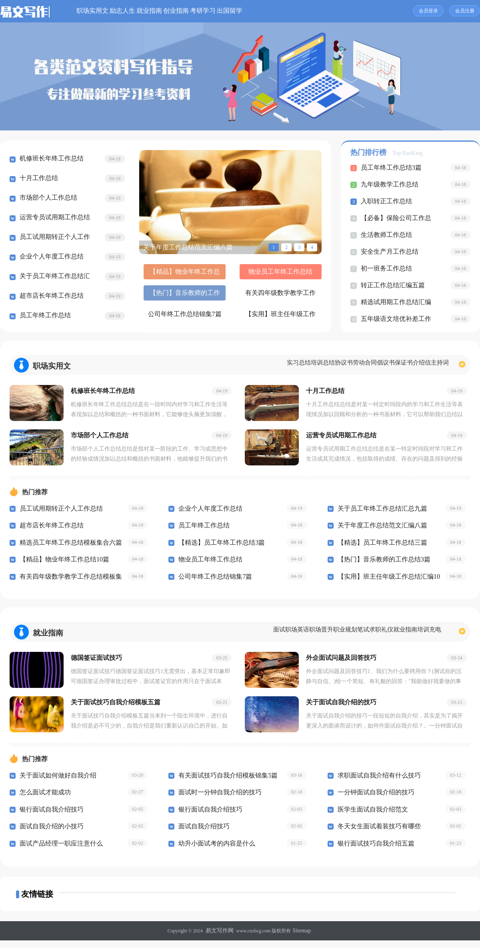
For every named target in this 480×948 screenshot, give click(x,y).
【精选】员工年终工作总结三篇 (380, 546)
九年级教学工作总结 (388, 184)
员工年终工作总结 (44, 316)
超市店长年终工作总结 (50, 297)
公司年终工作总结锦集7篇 (230, 296)
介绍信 (410, 365)
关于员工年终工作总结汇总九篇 (380, 512)
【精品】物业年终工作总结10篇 (167, 274)
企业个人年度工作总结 (50, 258)
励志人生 (154, 11)
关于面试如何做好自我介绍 (56, 783)
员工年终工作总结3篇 (389, 167)
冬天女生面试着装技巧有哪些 (377, 834)
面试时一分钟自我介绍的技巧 (217, 800)
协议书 (300, 365)
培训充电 (425, 636)
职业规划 (309, 636)
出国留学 (319, 11)
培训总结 (271, 365)
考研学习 (278, 11)
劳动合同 (329, 365)
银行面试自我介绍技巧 (50, 817)
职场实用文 (110, 11)
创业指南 (237, 11)
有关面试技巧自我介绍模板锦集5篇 (225, 783)
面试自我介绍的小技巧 (50, 834)
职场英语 (245, 636)
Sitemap (300, 939)
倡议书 (358, 365)
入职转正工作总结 (385, 201)
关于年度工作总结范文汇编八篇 (380, 529)
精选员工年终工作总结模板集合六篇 (68, 546)
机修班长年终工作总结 (50, 159)
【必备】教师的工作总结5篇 (230, 317)
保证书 (384, 365)
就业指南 (195, 11)
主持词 (436, 365)
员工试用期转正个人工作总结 (59, 512)
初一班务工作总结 (385, 268)
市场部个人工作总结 (47, 199)
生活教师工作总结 (385, 235)
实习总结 (239, 365)
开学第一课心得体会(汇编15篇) (293, 317)
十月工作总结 (38, 179)
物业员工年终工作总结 (230, 274)
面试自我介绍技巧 (202, 834)
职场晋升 (277, 636)
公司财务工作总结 (167, 315)
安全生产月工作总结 (388, 252)
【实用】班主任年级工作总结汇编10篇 (293, 296)
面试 (219, 636)
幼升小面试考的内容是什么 (214, 851)
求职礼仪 (361, 636)
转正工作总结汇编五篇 (391, 285)
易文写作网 (221, 939)
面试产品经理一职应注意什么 (59, 851)
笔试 (335, 636)
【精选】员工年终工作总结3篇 (219, 546)
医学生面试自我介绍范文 (371, 817)
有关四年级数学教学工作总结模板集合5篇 (167, 296)
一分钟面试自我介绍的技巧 (374, 800)
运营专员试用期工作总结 (53, 218)
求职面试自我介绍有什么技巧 (377, 783)
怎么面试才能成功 (44, 800)
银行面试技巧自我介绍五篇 (374, 851)
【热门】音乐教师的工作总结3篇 (293, 274)
